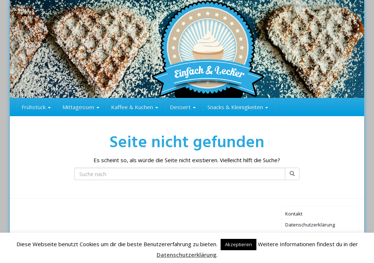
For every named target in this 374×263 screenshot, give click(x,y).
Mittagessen (80, 107)
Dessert (183, 107)
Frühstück (36, 107)
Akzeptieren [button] (238, 244)
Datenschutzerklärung (310, 224)
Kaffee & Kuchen (134, 107)
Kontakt (293, 213)
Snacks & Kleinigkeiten (237, 107)
